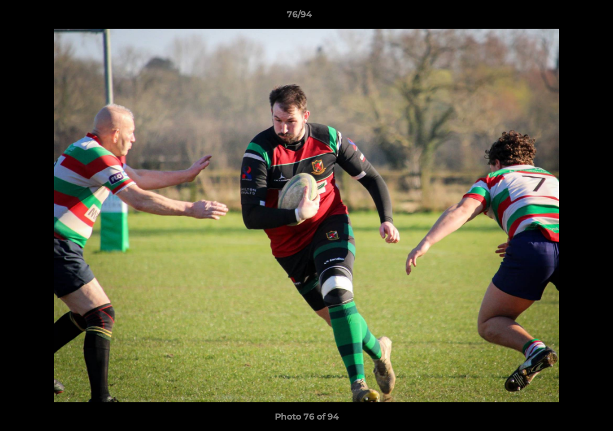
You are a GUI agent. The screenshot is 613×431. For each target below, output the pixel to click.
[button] (563, 17)
